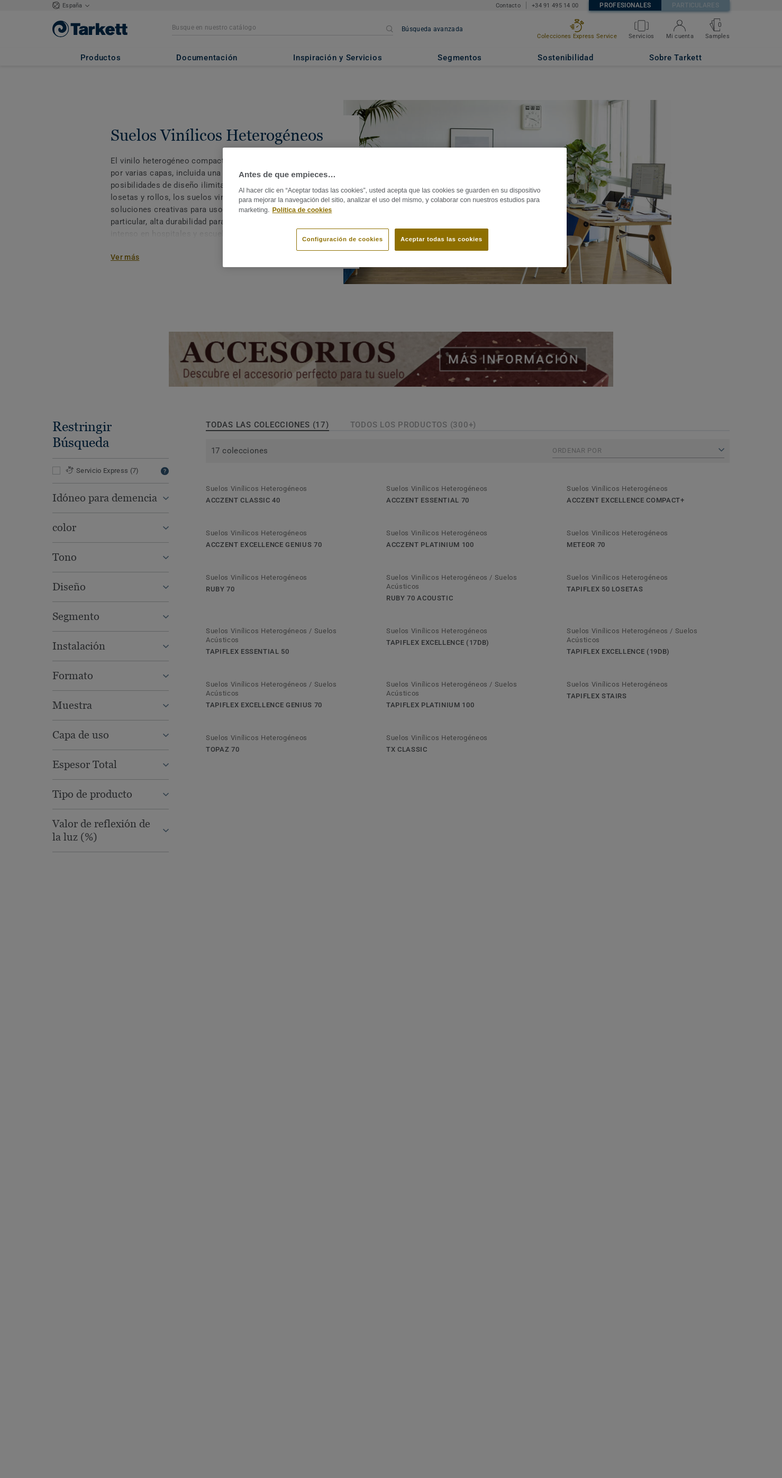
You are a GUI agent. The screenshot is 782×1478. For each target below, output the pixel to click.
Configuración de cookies (342, 239)
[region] (395, 207)
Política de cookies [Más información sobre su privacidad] (302, 210)
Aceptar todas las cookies (442, 239)
